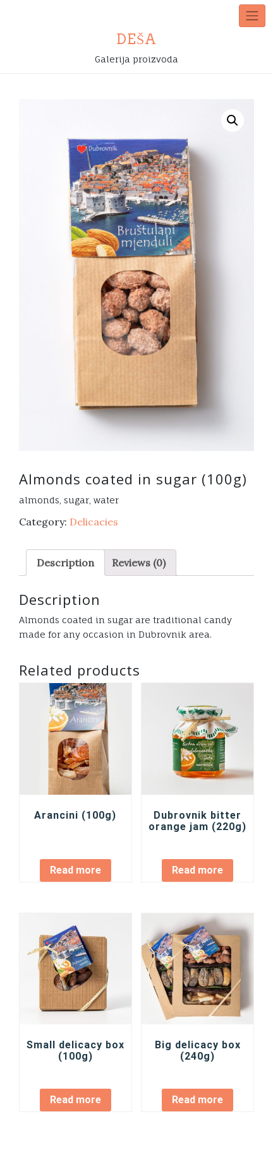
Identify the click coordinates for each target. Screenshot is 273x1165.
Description (65, 562)
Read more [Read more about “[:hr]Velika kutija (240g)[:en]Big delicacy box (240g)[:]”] (197, 1100)
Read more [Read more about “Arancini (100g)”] (75, 870)
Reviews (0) (139, 562)
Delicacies (94, 521)
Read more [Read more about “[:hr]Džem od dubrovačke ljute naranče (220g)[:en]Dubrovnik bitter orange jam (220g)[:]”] (197, 870)
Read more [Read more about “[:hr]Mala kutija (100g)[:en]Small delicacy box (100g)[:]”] (75, 1100)
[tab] (65, 562)
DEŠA (136, 39)
